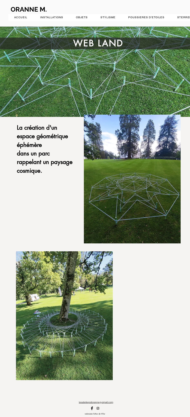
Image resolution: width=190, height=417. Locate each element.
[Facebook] (92, 408)
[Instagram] (98, 408)
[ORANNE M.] (43, 9)
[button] (52, 17)
